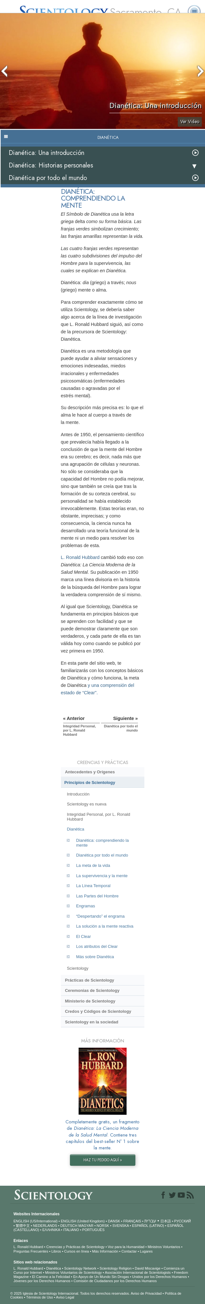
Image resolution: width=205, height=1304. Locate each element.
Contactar (129, 1251)
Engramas (85, 906)
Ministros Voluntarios (164, 1247)
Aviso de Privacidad (146, 1293)
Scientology (77, 968)
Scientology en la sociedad (91, 1022)
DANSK (114, 1221)
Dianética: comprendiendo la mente (102, 843)
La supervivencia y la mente (102, 875)
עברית (150, 1220)
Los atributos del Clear (97, 946)
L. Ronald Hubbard (80, 557)
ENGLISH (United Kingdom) (83, 1221)
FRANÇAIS (132, 1221)
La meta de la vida (93, 865)
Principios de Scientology (89, 782)
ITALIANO (71, 1230)
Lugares (146, 1251)
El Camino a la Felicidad (51, 1277)
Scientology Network (80, 1268)
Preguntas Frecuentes (30, 1251)
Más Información (105, 1251)
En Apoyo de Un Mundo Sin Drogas (101, 1277)
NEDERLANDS (45, 1226)
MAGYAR (85, 1226)
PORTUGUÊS (93, 1230)
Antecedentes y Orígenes (90, 771)
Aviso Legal (65, 1297)
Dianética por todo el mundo (48, 178)
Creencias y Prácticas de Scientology (75, 1247)
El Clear (83, 936)
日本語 (165, 1221)
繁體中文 (23, 1226)
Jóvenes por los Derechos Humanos (41, 1281)
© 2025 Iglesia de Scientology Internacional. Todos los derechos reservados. (70, 1293)
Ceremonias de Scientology (92, 990)
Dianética (75, 829)
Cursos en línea (76, 1251)
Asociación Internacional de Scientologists (138, 1272)
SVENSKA (120, 1226)
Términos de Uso (39, 1297)
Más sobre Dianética (95, 956)
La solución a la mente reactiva (104, 926)
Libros (56, 1251)
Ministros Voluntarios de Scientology (73, 1272)
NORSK (103, 1226)
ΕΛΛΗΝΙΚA (51, 1230)
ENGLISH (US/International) (35, 1221)
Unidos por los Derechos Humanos (159, 1277)
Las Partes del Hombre (97, 896)
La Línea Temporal (93, 885)
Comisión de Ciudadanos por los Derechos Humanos (115, 1281)
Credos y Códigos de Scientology (98, 1011)
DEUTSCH (68, 1226)
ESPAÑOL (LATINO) (148, 1226)
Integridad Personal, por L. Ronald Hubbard (98, 817)
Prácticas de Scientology (89, 980)
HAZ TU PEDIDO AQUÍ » (102, 1160)
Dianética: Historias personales (51, 165)
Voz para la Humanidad (126, 1247)
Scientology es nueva (86, 804)
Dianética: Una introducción (46, 152)
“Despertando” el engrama (100, 916)
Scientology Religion (115, 1268)
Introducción (78, 794)
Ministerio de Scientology (90, 1001)
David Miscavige (147, 1268)
